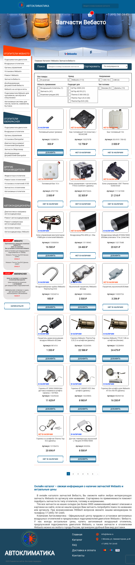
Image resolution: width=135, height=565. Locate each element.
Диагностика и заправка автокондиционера (15, 213)
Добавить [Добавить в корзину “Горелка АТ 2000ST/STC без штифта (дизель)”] (83, 409)
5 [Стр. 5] (87, 474)
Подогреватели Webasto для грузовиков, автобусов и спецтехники (16, 95)
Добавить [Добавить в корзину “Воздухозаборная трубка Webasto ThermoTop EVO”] (50, 307)
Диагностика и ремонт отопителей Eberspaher (14, 144)
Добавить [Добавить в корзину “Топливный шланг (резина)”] (50, 152)
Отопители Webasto (17, 53)
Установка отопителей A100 (16, 184)
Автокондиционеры (17, 205)
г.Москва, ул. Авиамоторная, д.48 (116, 539)
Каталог (24, 14)
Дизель (120, 88)
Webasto (54, 61)
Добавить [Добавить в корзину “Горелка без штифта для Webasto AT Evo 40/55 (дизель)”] (115, 409)
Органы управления (13, 67)
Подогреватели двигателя (15, 60)
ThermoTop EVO (79, 101)
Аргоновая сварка (12, 228)
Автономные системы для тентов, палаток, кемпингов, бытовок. (16, 104)
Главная (12, 14)
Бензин (106, 88)
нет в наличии (83, 152)
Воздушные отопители (14, 64)
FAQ (32, 14)
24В (116, 80)
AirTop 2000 (78, 88)
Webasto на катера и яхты (15, 89)
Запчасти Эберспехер (13, 149)
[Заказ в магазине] (115, 66)
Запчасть (47, 91)
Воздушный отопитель (52, 88)
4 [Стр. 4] (82, 474)
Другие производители (14, 168)
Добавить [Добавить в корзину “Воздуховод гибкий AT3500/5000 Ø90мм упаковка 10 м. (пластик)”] (115, 256)
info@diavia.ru (107, 534)
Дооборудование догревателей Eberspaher (15, 154)
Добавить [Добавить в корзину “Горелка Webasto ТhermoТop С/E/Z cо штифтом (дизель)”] (83, 359)
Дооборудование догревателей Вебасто (14, 84)
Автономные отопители (14, 191)
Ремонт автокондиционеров (16, 218)
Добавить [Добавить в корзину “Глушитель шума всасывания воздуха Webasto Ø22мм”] (50, 359)
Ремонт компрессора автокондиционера (13, 223)
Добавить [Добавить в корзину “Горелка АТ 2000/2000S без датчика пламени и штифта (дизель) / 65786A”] (50, 409)
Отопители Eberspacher (12, 120)
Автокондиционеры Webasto (16, 232)
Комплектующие (50, 95)
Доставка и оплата (48, 14)
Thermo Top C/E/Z (80, 98)
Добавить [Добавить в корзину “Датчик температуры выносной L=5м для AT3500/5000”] (83, 459)
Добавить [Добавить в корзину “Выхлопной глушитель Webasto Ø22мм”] (83, 307)
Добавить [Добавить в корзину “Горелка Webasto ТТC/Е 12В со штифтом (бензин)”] (115, 359)
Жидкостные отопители (14, 176)
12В (106, 80)
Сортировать (92, 66)
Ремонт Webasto (11, 75)
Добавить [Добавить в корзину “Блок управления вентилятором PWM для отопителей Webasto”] (50, 256)
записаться (17, 306)
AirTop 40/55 (78, 91)
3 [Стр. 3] (78, 474)
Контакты (68, 14)
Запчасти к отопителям (14, 187)
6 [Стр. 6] (92, 474)
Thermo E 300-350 (80, 95)
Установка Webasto (12, 71)
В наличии (45, 80)
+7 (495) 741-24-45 (117, 14)
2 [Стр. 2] (73, 474)
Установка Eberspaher (14, 139)
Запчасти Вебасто (12, 79)
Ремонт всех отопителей (15, 180)
